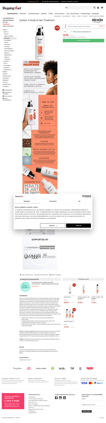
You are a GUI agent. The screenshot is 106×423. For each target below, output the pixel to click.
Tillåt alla (78, 225)
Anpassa (53, 225)
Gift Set (6, 34)
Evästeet (31, 407)
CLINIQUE (6, 86)
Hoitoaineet (7, 44)
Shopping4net (57, 16)
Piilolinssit (23, 14)
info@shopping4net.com (11, 406)
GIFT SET (5, 22)
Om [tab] (79, 201)
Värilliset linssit (7, 84)
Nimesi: (84, 399)
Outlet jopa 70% (33, 1)
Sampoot (6, 57)
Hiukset (79, 16)
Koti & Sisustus (59, 14)
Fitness (50, 14)
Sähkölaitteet (7, 55)
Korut (5, 63)
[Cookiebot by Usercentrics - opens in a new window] (83, 196)
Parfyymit (6, 67)
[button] (102, 7)
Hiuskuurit (84, 16)
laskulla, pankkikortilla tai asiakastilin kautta (92, 381)
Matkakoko (6, 80)
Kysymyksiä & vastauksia (7, 93)
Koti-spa (5, 82)
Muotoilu (7, 53)
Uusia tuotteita (8, 26)
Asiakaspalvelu (7, 90)
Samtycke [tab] (27, 201)
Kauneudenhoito (12, 14)
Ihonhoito (6, 61)
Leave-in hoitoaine (9, 51)
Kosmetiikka (7, 65)
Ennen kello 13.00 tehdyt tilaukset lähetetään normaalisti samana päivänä (40, 380)
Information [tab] (53, 201)
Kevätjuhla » (35, 286)
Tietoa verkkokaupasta (7, 99)
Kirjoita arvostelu (41, 275)
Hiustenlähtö (7, 40)
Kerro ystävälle (55, 275)
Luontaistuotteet (33, 14)
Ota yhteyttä (32, 402)
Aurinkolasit (6, 78)
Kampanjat (95, 14)
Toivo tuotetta (7, 96)
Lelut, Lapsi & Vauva (72, 14)
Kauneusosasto (7, 76)
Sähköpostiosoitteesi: (88, 405)
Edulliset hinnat (33, 404)
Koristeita (7, 46)
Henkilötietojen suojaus (35, 409)
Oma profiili (31, 397)
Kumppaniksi (31, 411)
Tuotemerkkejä (85, 14)
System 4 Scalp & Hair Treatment (96, 16)
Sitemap (17, 418)
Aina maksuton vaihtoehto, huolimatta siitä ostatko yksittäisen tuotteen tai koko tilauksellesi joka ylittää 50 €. (13, 381)
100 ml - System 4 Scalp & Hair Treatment (83, 26)
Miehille (5, 72)
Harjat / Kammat (8, 36)
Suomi (102, 418)
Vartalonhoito (7, 69)
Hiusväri (6, 42)
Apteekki (44, 14)
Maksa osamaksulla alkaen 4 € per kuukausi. (74, 37)
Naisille (74, 16)
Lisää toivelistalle (26, 275)
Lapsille (5, 74)
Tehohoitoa (7, 59)
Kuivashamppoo (8, 48)
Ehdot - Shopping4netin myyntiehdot (39, 406)
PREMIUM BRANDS (8, 20)
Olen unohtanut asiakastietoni (37, 400)
